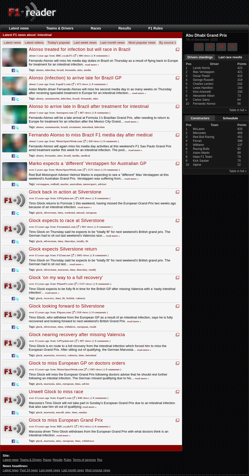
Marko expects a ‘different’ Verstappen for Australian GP (87, 163)
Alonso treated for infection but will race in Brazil (79, 49)
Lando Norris (201, 68)
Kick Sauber (201, 160)
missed (80, 212)
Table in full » (238, 110)
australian (76, 184)
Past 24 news (29, 470)
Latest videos (34, 42)
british (70, 298)
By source (167, 42)
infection (50, 69)
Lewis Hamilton (203, 88)
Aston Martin (201, 153)
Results (124, 28)
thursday (70, 241)
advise (85, 383)
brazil (60, 69)
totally (80, 241)
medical (85, 155)
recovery (49, 298)
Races (96, 28)
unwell (60, 412)
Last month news (112, 42)
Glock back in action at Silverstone (65, 192)
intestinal (87, 127)
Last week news (85, 42)
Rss (99, 460)
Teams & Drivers (59, 28)
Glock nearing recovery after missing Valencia (77, 334)
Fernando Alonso (204, 103)
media (87, 69)
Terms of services (84, 460)
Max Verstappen (203, 72)
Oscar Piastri (201, 76)
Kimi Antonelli (202, 92)
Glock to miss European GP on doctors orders (77, 363)
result (93, 326)
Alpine (197, 164)
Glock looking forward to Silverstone (67, 306)
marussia (63, 269)
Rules (67, 460)
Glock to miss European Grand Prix (66, 420)
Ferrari (197, 141)
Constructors (200, 118)
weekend (70, 212)
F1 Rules (155, 28)
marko (64, 184)
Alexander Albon (203, 95)
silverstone (50, 212)
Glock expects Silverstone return (63, 249)
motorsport (89, 184)
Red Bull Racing (203, 137)
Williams (198, 145)
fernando (70, 69)
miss (79, 69)
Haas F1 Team (202, 157)
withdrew (70, 326)
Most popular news (141, 42)
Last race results (230, 57)
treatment (75, 127)
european (91, 212)
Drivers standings (200, 57)
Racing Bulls (201, 149)
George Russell (203, 80)
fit (87, 241)
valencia (80, 298)
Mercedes (199, 133)
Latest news (19, 28)
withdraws (88, 440)
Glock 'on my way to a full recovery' (66, 277)
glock (39, 212)
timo (60, 212)
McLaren (199, 129)
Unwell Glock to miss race (56, 391)
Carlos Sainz (201, 99)
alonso (39, 69)
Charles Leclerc (203, 84)
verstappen (42, 184)
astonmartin (52, 98)
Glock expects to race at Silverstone (67, 220)
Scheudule (230, 118)
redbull (54, 184)
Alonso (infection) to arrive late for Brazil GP (75, 77)
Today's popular (58, 42)
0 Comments (101, 55)
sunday (83, 412)
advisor (102, 184)
